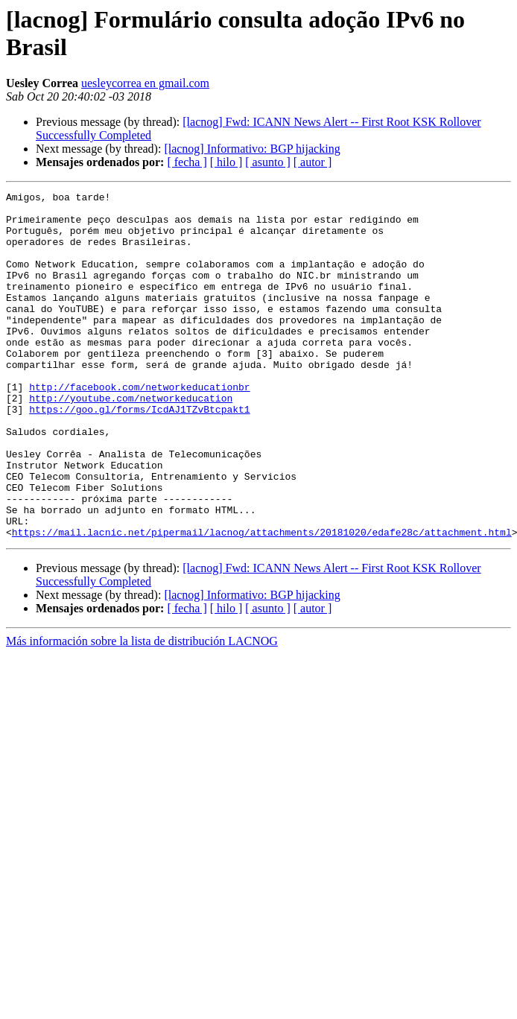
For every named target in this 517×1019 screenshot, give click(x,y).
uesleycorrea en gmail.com (145, 83)
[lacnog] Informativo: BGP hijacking (252, 148)
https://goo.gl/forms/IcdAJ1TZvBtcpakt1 (139, 453)
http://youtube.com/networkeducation (130, 440)
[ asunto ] (267, 162)
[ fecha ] (186, 162)
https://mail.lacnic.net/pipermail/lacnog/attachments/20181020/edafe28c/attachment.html (262, 601)
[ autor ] (313, 162)
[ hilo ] (226, 162)
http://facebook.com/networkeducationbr (139, 427)
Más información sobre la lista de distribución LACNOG (142, 710)
